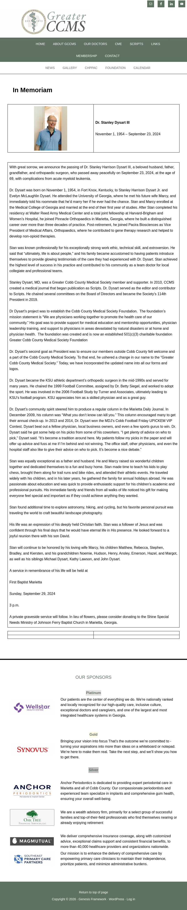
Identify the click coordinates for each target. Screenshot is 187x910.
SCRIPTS (136, 44)
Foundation (115, 68)
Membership (86, 56)
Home (40, 44)
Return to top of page (93, 892)
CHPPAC (91, 68)
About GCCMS (64, 44)
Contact (112, 56)
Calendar (142, 68)
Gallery (70, 68)
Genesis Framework (92, 899)
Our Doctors (95, 44)
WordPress (116, 899)
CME (118, 44)
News (50, 68)
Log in (131, 899)
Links (155, 44)
